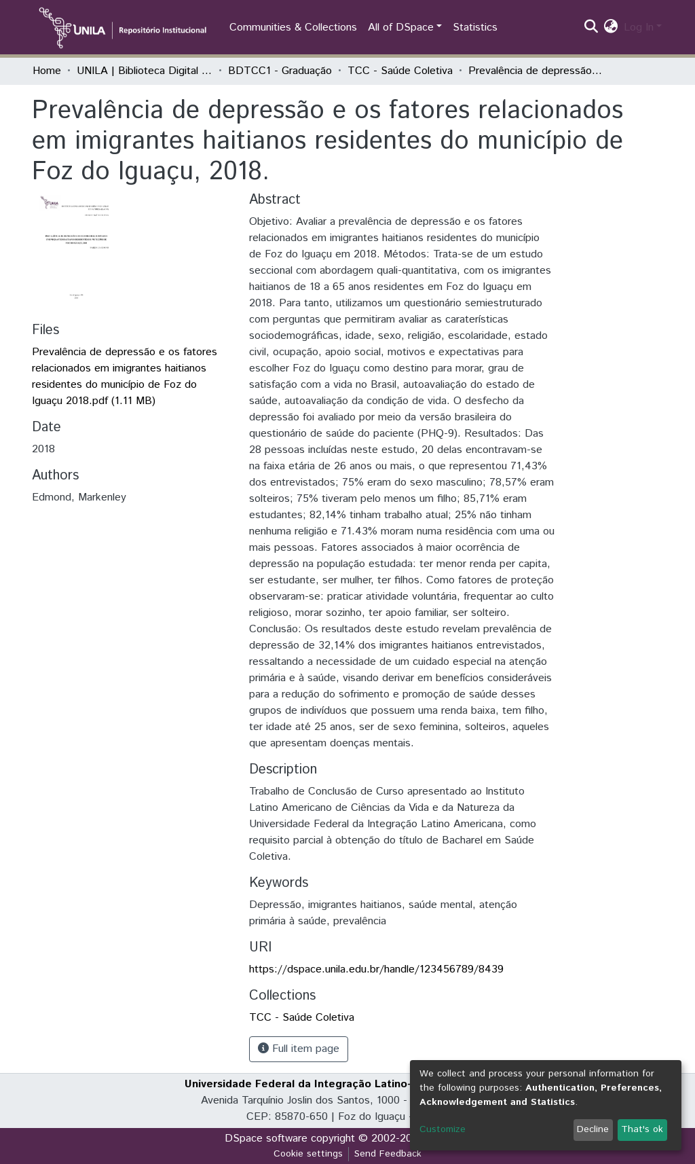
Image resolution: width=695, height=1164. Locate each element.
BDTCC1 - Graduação (280, 71)
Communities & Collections (293, 27)
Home (47, 71)
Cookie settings (308, 1154)
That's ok (642, 1129)
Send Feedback (387, 1154)
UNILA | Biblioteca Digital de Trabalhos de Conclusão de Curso (144, 71)
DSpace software (266, 1138)
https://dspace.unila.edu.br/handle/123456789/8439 (376, 969)
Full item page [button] (298, 1049)
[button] (611, 28)
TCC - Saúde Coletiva (400, 71)
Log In (639, 27)
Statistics (475, 27)
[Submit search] (591, 28)
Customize (442, 1129)
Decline (593, 1129)
